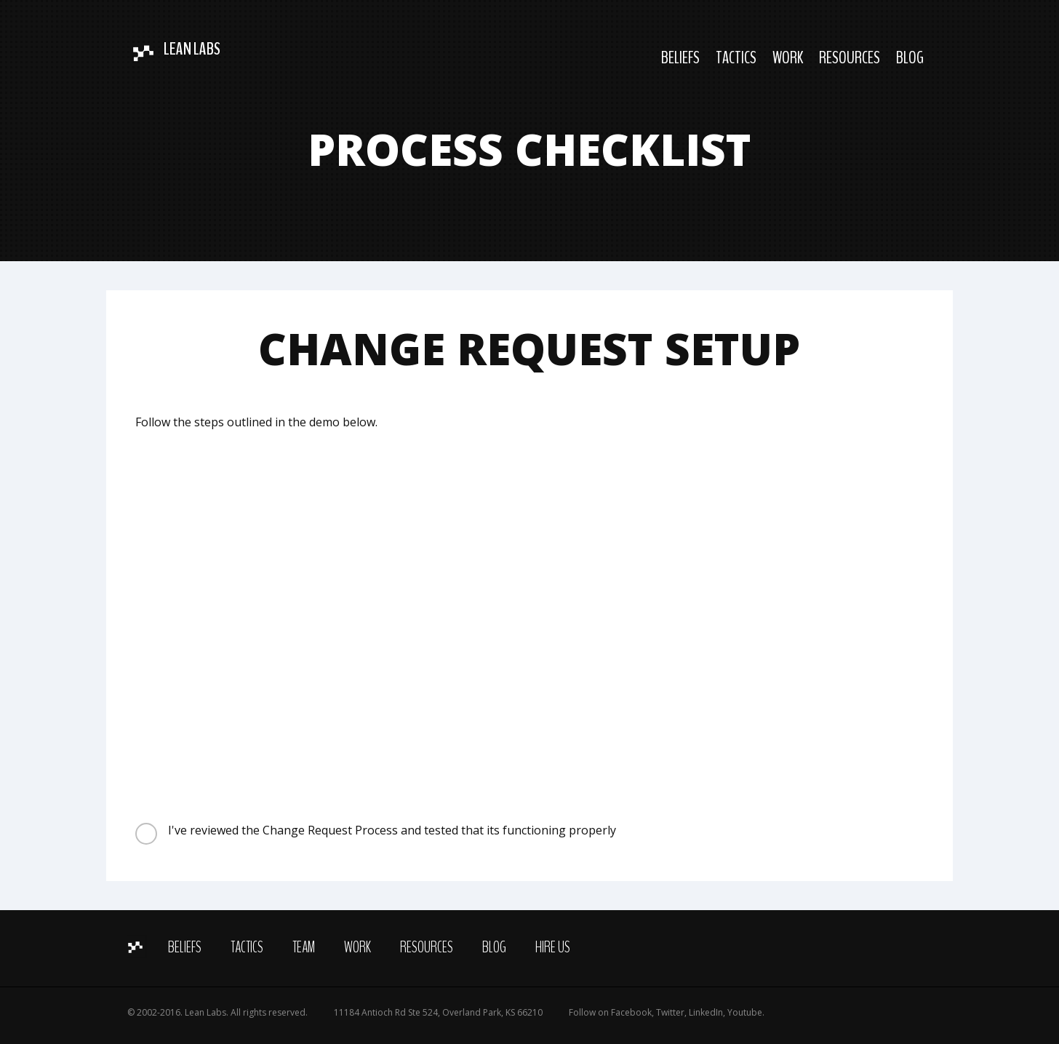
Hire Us (552, 947)
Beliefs (680, 57)
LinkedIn (706, 1012)
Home (137, 946)
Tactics (736, 57)
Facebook (631, 1012)
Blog (910, 57)
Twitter (670, 1012)
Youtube (744, 1012)
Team (303, 947)
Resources (849, 57)
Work (787, 57)
